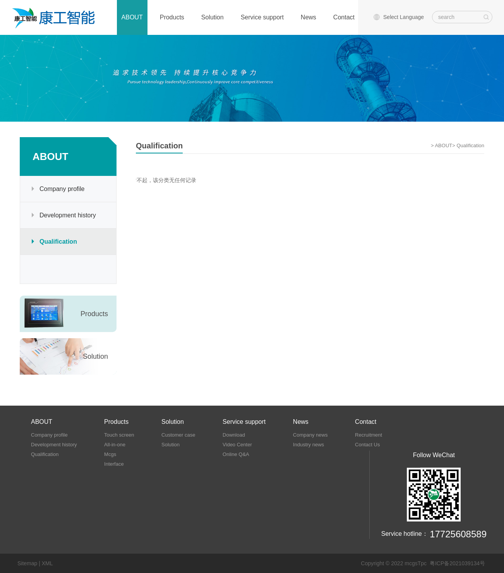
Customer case (178, 435)
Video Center (237, 444)
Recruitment (368, 435)
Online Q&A (236, 454)
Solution (212, 17)
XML (47, 563)
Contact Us (367, 444)
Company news (310, 435)
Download (234, 435)
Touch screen (119, 435)
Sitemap (27, 563)
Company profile (62, 189)
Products (172, 17)
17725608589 (458, 534)
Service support (262, 17)
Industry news (308, 444)
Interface (114, 464)
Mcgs (110, 454)
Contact (344, 17)
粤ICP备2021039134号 (457, 563)
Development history (67, 215)
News (308, 17)
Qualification (58, 241)
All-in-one (114, 444)
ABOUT (132, 17)
